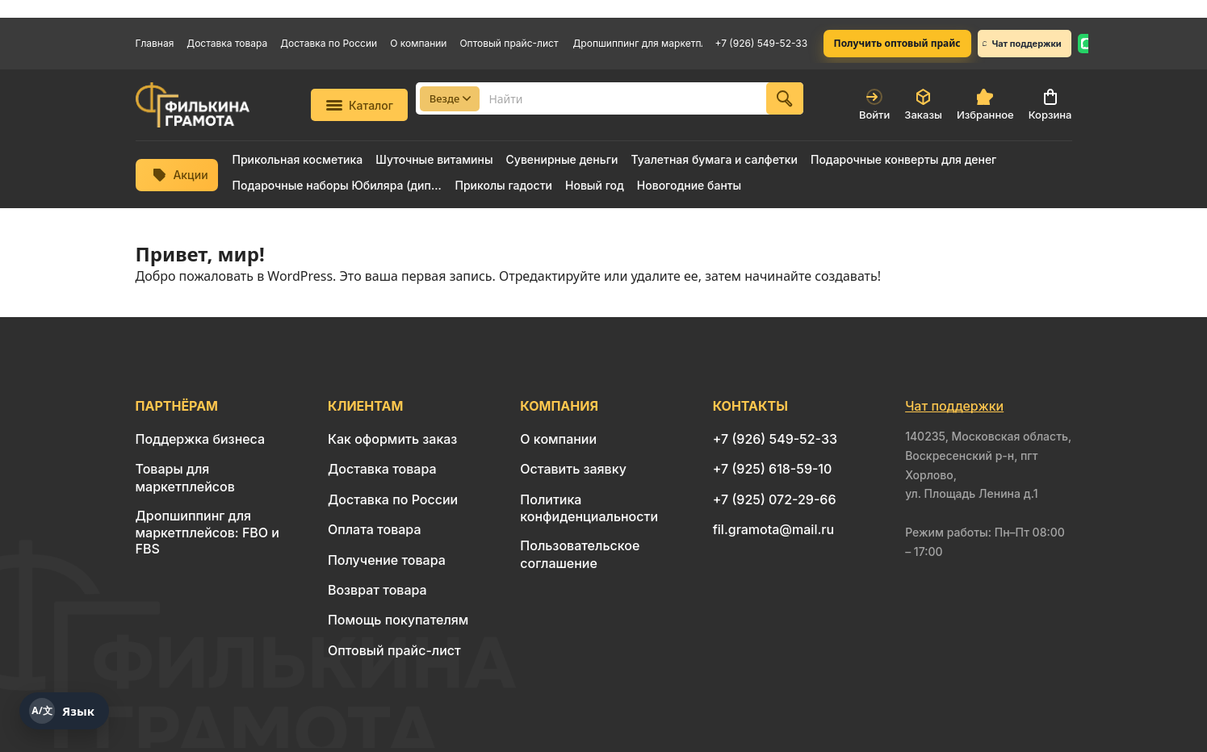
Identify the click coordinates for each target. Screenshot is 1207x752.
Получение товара (387, 560)
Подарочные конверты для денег (903, 159)
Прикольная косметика (298, 159)
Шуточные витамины (433, 159)
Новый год (594, 185)
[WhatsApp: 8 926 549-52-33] (1087, 43)
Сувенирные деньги (562, 159)
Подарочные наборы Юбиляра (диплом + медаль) (337, 185)
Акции (180, 175)
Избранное (985, 105)
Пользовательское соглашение (579, 553)
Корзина (1050, 105)
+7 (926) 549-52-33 (761, 43)
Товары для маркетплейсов (185, 477)
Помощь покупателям (398, 620)
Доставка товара (226, 43)
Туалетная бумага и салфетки (714, 159)
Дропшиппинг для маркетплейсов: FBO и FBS (637, 43)
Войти (874, 105)
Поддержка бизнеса (201, 439)
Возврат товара (377, 590)
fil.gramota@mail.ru (773, 529)
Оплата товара (374, 529)
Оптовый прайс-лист (508, 43)
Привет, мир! (200, 253)
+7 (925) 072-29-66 (774, 499)
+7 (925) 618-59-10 (772, 469)
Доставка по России (328, 43)
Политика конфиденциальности (589, 507)
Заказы (923, 105)
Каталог (359, 105)
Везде (450, 98)
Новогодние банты (689, 185)
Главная (155, 43)
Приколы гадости (504, 185)
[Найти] (784, 98)
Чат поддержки (1022, 43)
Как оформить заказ (393, 439)
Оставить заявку (573, 469)
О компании (418, 43)
